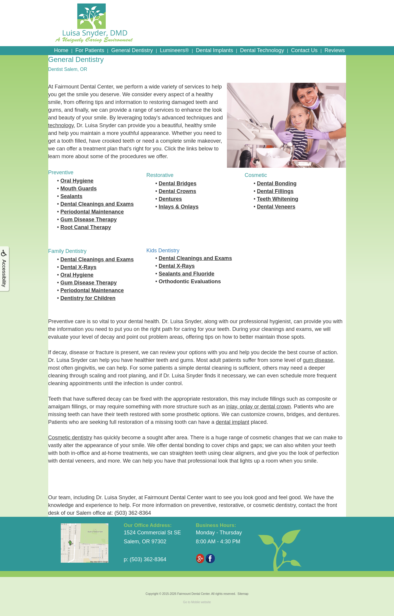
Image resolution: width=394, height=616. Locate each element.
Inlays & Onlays (179, 207)
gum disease (318, 360)
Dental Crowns (177, 191)
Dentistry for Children (88, 298)
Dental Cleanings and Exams (97, 204)
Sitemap (242, 593)
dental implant (232, 422)
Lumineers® (174, 50)
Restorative (160, 175)
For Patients (89, 50)
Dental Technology (262, 50)
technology (61, 125)
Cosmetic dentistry (70, 438)
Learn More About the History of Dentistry (98, 475)
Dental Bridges (178, 183)
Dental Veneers (276, 207)
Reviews (335, 50)
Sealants (71, 196)
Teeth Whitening (277, 199)
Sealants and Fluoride (186, 274)
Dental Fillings (275, 191)
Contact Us (304, 50)
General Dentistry (132, 50)
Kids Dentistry (163, 250)
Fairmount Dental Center (193, 593)
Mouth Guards (78, 189)
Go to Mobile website (197, 602)
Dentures (170, 199)
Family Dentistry (67, 251)
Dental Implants (214, 50)
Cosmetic (256, 175)
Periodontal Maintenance (92, 212)
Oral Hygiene (77, 181)
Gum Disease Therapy (88, 220)
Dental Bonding (277, 183)
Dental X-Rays (78, 267)
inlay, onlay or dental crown (258, 407)
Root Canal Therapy (85, 227)
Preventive (61, 172)
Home (61, 50)
